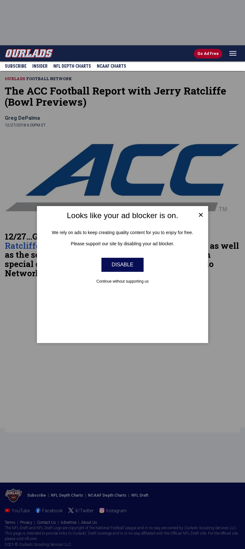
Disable (123, 265)
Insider (40, 66)
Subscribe (16, 66)
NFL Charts (72, 66)
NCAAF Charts (111, 66)
